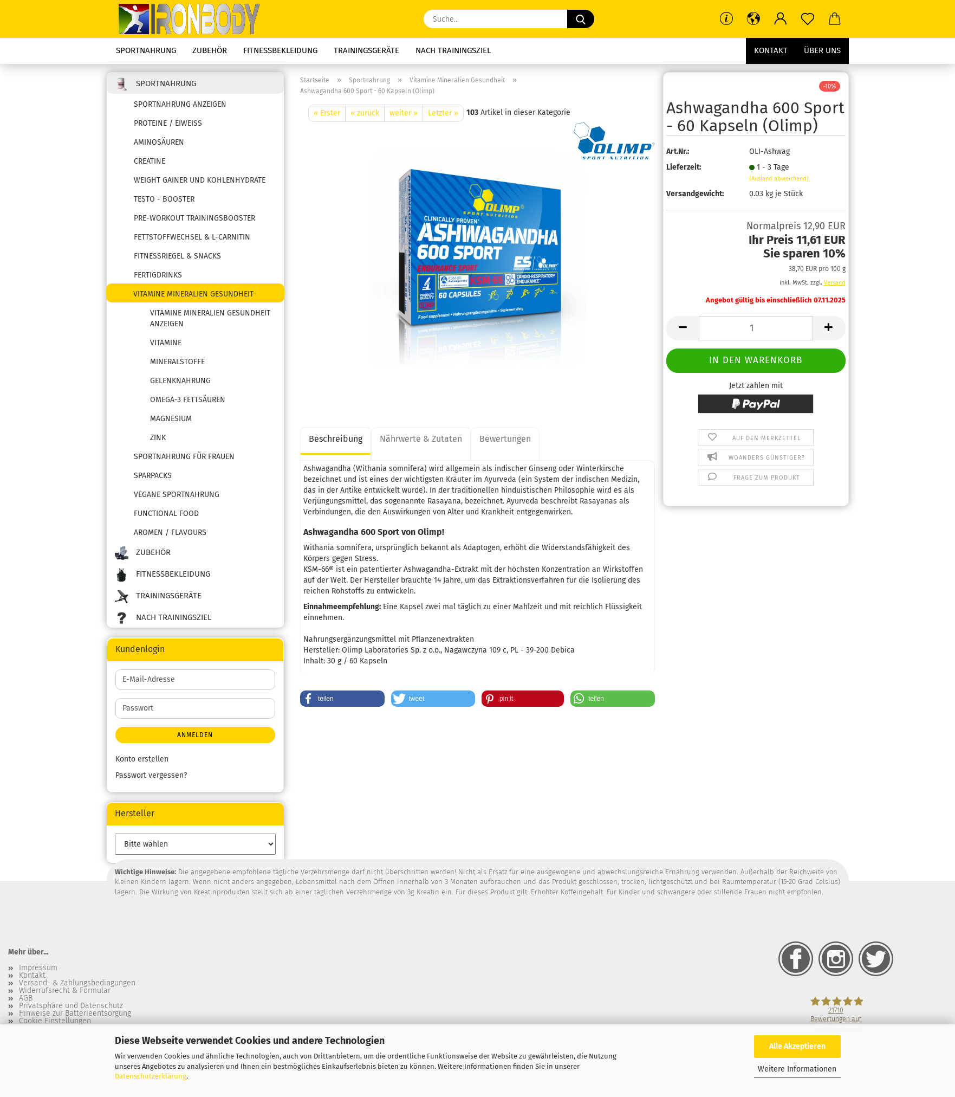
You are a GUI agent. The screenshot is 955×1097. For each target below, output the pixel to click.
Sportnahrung (146, 50)
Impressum (38, 968)
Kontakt (771, 50)
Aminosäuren (159, 142)
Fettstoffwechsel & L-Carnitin (192, 237)
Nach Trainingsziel (453, 50)
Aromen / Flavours (170, 532)
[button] (753, 19)
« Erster (327, 113)
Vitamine (165, 342)
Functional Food (166, 513)
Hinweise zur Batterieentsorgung (75, 1013)
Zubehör (209, 50)
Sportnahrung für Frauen (184, 456)
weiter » (403, 113)
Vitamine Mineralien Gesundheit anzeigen (210, 318)
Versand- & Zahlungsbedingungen (77, 983)
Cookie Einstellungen (55, 1021)
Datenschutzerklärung (150, 1076)
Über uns (822, 50)
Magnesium (171, 418)
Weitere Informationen (797, 1069)
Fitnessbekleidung (280, 50)
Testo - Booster (164, 199)
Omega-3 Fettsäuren (187, 399)
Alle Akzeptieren (797, 1046)
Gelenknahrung (180, 380)
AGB (26, 998)
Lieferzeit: (683, 167)
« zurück (364, 113)
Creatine (149, 161)
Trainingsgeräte (366, 50)
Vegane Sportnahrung (176, 494)
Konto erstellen (141, 759)
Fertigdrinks (158, 275)
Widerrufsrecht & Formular (65, 991)
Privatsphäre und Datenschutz (71, 1006)
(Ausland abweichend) (779, 178)
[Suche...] (580, 19)
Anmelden (195, 735)
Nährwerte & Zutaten (421, 439)
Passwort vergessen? (151, 775)
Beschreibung (335, 439)
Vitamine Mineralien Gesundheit (193, 294)
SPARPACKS (153, 475)
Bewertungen (505, 439)
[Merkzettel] (807, 19)
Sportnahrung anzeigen (180, 104)
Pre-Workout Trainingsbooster (194, 218)
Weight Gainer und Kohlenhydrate (199, 180)
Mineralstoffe (177, 361)
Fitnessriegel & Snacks (177, 256)
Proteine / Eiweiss (168, 123)
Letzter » (443, 113)
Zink (158, 437)
